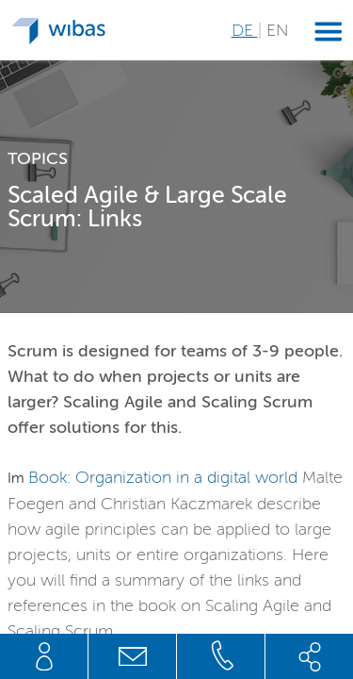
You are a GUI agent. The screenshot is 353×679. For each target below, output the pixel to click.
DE (245, 30)
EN (277, 30)
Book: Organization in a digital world (162, 477)
